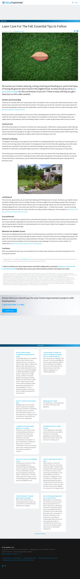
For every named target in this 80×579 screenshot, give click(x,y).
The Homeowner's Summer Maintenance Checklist (25, 497)
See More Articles (40, 534)
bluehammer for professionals (48, 558)
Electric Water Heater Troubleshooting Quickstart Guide (25, 354)
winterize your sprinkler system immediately (26, 243)
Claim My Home (9, 310)
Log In (75, 2)
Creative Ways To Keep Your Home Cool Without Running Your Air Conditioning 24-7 (52, 354)
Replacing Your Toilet (50, 401)
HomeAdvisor (25, 259)
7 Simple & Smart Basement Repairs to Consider (25, 427)
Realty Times (19, 31)
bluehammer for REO (30, 558)
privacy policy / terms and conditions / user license (18, 560)
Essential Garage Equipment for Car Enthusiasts (52, 497)
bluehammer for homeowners (12, 558)
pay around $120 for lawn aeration (13, 110)
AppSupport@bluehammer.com (11, 554)
